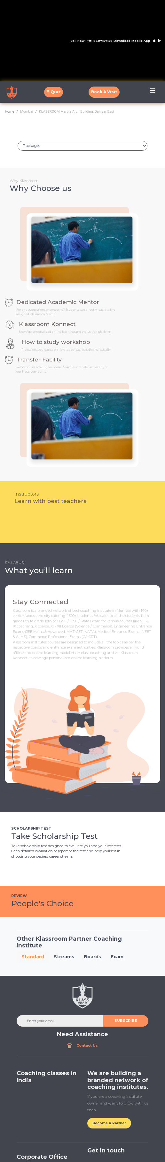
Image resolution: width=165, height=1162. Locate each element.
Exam (117, 957)
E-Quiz (53, 91)
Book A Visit (104, 91)
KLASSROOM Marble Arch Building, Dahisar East (76, 112)
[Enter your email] (60, 1021)
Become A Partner (109, 1123)
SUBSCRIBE (126, 1020)
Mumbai (26, 112)
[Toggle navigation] (153, 92)
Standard (32, 957)
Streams (64, 957)
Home (9, 112)
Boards (92, 957)
